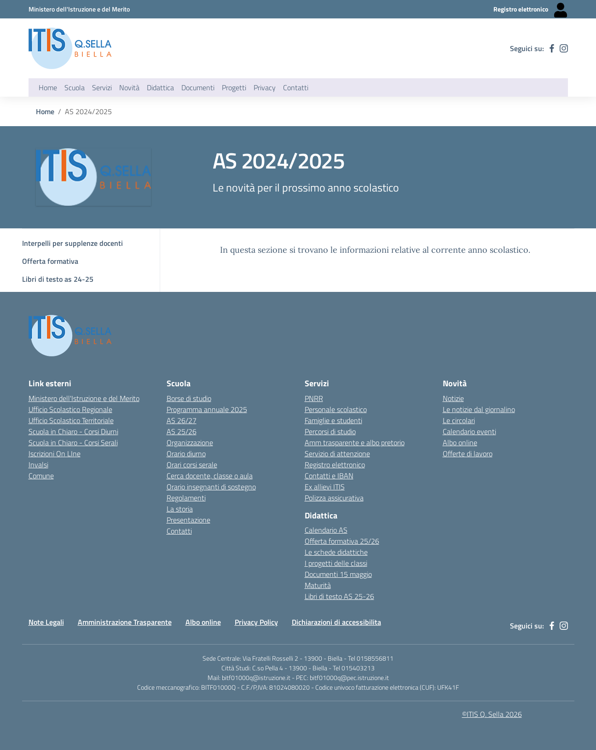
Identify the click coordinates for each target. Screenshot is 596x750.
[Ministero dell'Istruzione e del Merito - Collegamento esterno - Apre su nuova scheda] (79, 9)
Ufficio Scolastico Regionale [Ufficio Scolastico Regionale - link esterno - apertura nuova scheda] (70, 409)
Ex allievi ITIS (325, 486)
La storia (180, 508)
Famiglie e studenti (333, 420)
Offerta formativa (50, 261)
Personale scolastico (336, 409)
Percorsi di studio (330, 431)
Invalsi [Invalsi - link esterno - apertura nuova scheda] (38, 464)
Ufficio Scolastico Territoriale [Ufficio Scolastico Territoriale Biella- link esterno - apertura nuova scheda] (71, 420)
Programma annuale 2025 (207, 409)
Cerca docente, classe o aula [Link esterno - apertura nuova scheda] (210, 475)
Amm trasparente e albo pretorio (355, 442)
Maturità (318, 585)
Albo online (203, 622)
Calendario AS (326, 529)
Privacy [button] (265, 87)
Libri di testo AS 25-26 (339, 596)
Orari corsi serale (192, 464)
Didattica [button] (160, 87)
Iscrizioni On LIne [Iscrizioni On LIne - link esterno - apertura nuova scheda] (55, 453)
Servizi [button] (102, 87)
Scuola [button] (74, 87)
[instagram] (564, 48)
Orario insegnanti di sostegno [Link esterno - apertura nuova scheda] (211, 486)
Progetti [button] (234, 87)
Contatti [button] (295, 87)
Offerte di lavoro (467, 453)
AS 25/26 (182, 431)
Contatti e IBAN (329, 475)
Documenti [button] (197, 87)
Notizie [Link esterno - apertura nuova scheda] (453, 398)
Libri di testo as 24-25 (57, 279)
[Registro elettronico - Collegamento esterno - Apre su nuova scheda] (530, 9)
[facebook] (552, 48)
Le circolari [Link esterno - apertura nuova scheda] (459, 420)
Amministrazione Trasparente (125, 622)
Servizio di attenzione (337, 453)
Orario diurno (186, 453)
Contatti (179, 530)
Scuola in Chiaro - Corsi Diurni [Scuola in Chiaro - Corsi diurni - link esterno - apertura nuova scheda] (73, 431)
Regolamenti (186, 497)
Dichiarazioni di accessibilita (336, 622)
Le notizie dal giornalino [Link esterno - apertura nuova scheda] (479, 409)
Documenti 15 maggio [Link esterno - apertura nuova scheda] (338, 574)
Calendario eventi (469, 431)
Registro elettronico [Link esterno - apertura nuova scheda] (335, 464)
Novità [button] (129, 87)
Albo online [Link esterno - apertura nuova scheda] (460, 442)
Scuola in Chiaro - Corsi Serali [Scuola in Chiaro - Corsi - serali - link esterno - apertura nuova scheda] (73, 442)
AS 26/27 (182, 420)
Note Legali (46, 622)
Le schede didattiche (336, 552)
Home (48, 87)
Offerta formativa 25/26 (342, 541)
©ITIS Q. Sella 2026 (492, 714)
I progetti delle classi (336, 563)
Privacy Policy (256, 622)
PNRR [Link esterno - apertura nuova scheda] (314, 398)
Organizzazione (190, 442)
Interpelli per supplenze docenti (72, 243)
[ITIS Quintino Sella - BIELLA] (70, 48)
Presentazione (188, 519)
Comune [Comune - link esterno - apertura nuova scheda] (41, 475)
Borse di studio (189, 398)
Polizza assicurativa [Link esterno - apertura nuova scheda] (334, 497)
